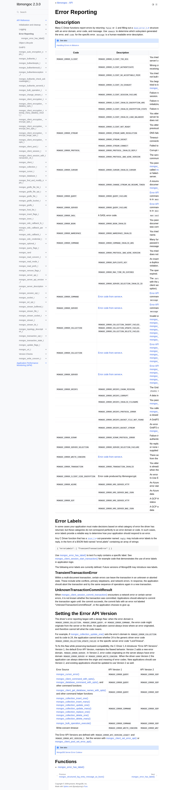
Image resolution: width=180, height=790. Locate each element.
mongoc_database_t (28, 176)
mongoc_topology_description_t (31, 330)
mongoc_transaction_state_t (31, 340)
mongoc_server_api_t (28, 275)
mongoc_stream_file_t (28, 311)
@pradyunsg (77, 786)
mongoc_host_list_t (27, 210)
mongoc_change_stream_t (30, 95)
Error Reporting (26, 34)
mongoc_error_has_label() (32, 38)
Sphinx (66, 786)
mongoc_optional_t (27, 243)
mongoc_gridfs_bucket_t (29, 201)
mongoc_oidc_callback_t (29, 234)
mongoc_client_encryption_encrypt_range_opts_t (31, 134)
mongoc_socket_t (26, 297)
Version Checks (26, 354)
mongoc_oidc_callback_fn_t (31, 223)
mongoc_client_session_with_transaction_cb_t (32, 156)
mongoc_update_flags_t (29, 345)
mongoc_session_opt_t (29, 293)
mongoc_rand (25, 252)
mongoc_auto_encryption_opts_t (31, 53)
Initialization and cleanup (29, 25)
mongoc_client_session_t (30, 151)
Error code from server (109, 296)
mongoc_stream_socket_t (30, 316)
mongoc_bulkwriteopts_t (29, 63)
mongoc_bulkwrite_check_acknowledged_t (32, 80)
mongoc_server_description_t (31, 287)
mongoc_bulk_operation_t (30, 90)
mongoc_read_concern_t (30, 257)
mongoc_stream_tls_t (28, 325)
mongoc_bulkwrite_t (28, 58)
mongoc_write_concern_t (30, 358)
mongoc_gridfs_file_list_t (30, 187)
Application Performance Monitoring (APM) (27, 364)
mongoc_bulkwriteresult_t (30, 68)
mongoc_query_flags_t (29, 248)
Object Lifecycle (26, 43)
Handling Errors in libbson (67, 45)
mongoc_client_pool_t (28, 146)
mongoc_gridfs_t (26, 205)
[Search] (31, 12)
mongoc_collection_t (28, 167)
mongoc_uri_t (25, 349)
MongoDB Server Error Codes (69, 752)
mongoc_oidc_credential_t (30, 239)
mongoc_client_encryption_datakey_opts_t (31, 105)
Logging (22, 29)
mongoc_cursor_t (26, 171)
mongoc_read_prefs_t (28, 266)
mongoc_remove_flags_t (29, 270)
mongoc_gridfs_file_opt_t (30, 192)
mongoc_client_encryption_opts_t (31, 141)
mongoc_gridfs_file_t (28, 196)
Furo (85, 786)
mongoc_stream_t (27, 320)
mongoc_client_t (26, 162)
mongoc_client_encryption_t (31, 99)
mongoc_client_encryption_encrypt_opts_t (31, 120)
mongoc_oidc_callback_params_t (31, 229)
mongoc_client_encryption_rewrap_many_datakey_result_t (31, 112)
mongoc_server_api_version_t (31, 280)
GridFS (22, 47)
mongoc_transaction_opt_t (30, 336)
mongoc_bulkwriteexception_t (31, 73)
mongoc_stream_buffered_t (31, 307)
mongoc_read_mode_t (29, 261)
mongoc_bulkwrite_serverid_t (32, 86)
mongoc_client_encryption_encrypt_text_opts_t (31, 127)
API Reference (23, 20)
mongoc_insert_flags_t (29, 214)
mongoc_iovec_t (26, 219)
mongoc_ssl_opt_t (27, 302)
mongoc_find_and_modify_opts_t (31, 181)
